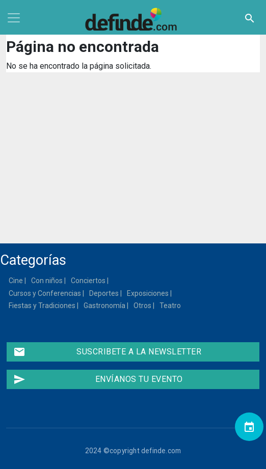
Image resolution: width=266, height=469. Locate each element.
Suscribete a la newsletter (107, 352)
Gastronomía (105, 305)
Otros (143, 305)
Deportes (104, 293)
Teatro (171, 305)
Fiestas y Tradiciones (42, 305)
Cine (16, 281)
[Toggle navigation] (14, 17)
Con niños (47, 281)
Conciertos (88, 281)
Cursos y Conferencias (45, 293)
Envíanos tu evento (98, 379)
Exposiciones (148, 293)
